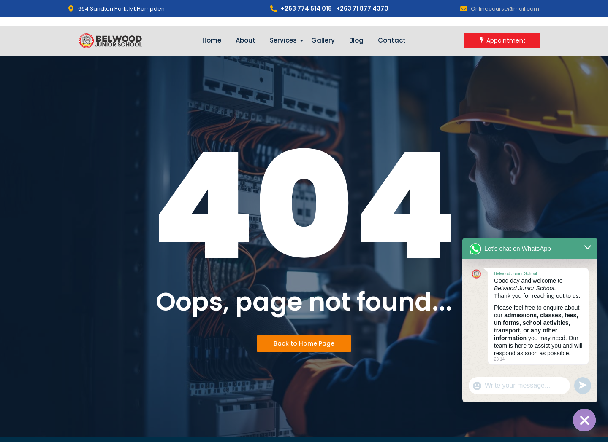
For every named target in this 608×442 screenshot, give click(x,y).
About (245, 40)
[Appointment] (502, 40)
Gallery (323, 40)
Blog (356, 40)
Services (285, 40)
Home (211, 40)
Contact (392, 40)
